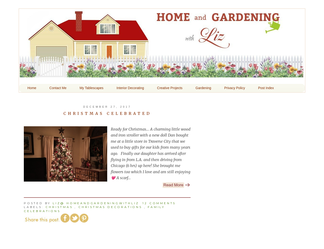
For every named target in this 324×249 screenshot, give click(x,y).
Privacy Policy (234, 88)
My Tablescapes (91, 88)
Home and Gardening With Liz (161, 74)
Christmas (59, 207)
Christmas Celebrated (107, 113)
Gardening (203, 88)
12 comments (159, 203)
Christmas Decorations (110, 207)
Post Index (266, 88)
